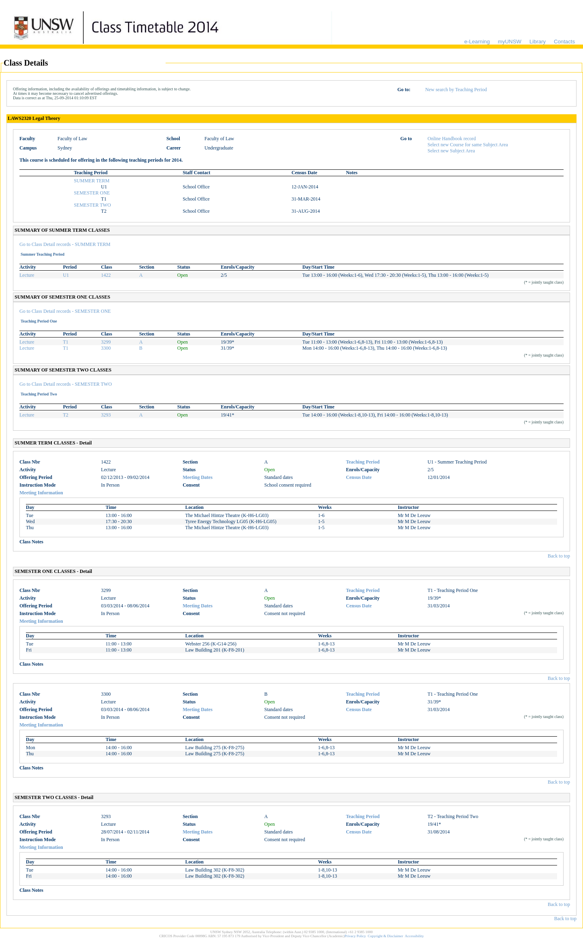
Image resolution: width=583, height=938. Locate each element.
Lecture (26, 275)
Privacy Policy (355, 936)
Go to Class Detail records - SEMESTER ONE (65, 311)
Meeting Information (41, 493)
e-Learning (477, 41)
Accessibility (414, 936)
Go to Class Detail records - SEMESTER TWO (65, 384)
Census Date (359, 477)
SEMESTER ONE (92, 193)
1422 (106, 275)
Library (538, 41)
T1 (65, 342)
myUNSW (509, 41)
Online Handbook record (452, 138)
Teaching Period (362, 462)
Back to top (559, 556)
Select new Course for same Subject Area (468, 144)
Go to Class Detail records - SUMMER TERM (65, 244)
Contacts (564, 41)
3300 (106, 348)
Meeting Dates (198, 477)
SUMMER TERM (91, 181)
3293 (106, 415)
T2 (65, 415)
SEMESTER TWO (92, 205)
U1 (66, 275)
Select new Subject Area (451, 151)
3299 (106, 342)
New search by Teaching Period (456, 89)
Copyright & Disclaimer (385, 936)
